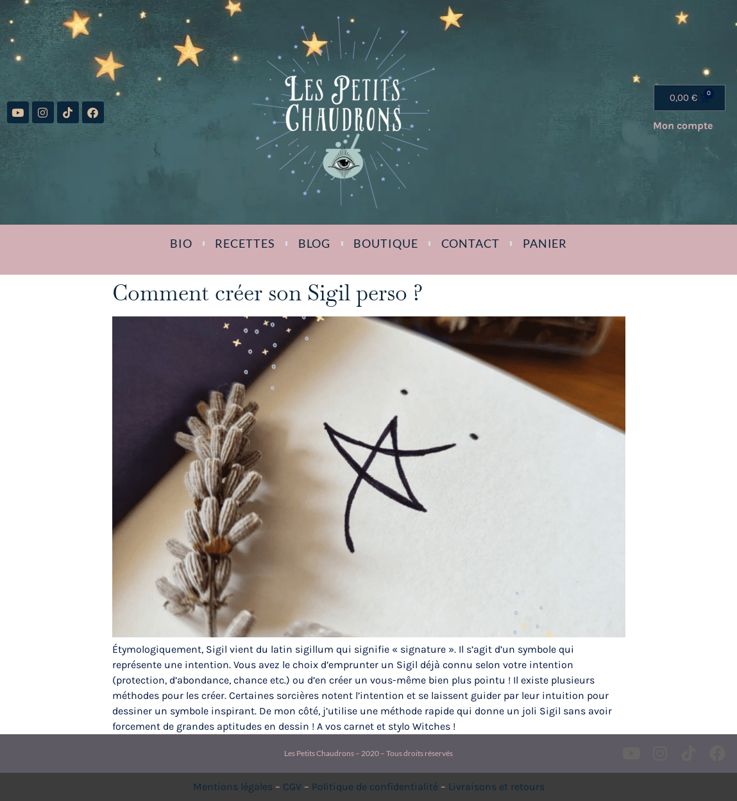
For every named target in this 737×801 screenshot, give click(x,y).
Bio (181, 243)
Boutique (385, 243)
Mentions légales (233, 786)
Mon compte (683, 125)
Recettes (245, 243)
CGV (292, 786)
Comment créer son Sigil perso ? (267, 293)
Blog (314, 243)
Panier (545, 243)
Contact (470, 243)
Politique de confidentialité (375, 786)
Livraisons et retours (496, 786)
